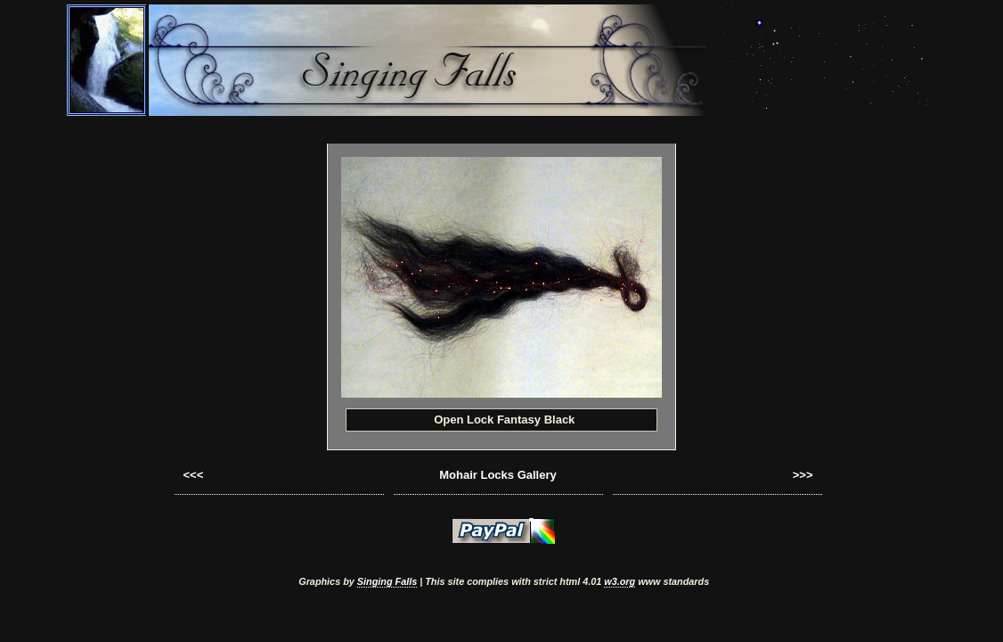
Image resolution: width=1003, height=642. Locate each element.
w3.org (619, 581)
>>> (803, 475)
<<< (193, 475)
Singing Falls (387, 581)
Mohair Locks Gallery (498, 475)
